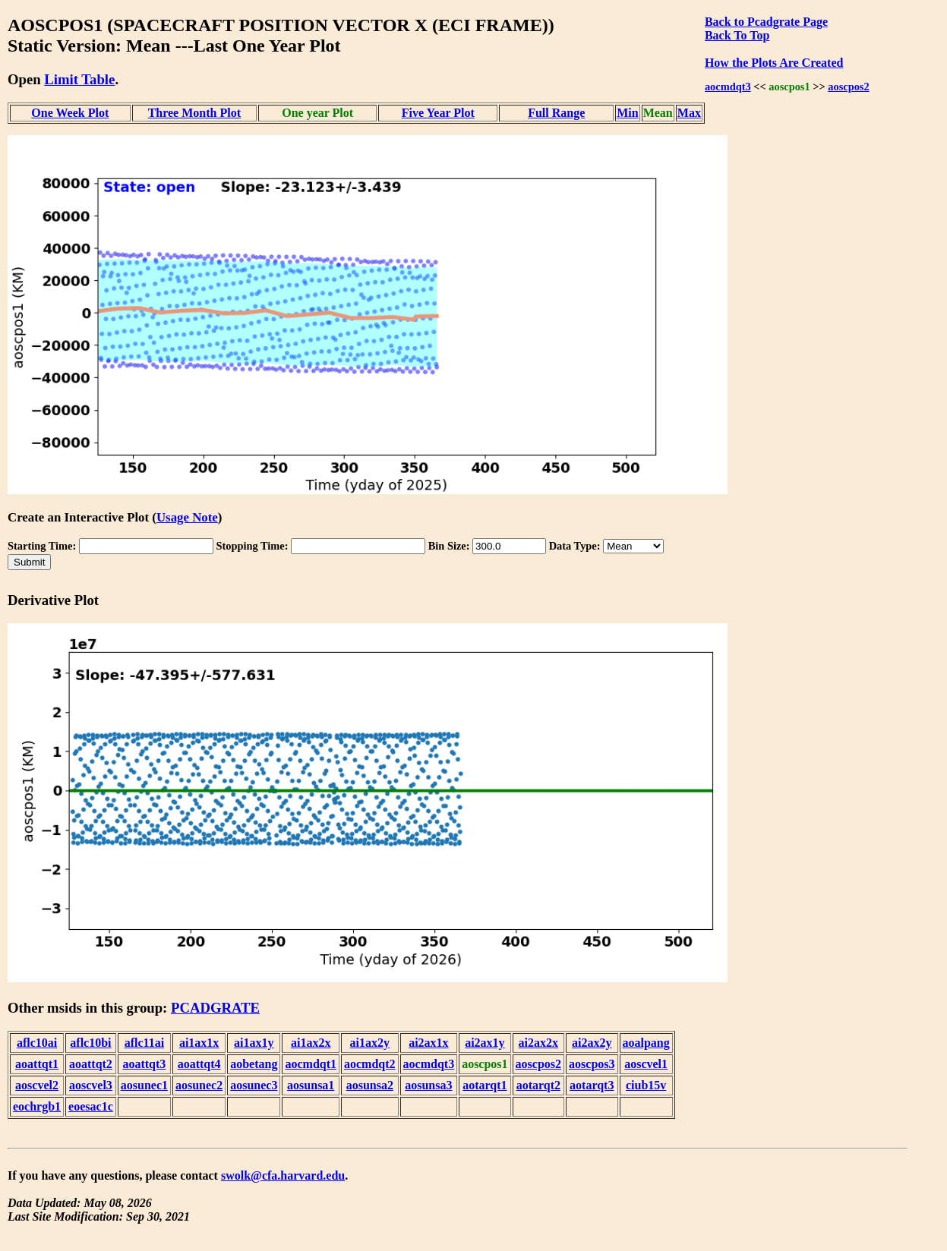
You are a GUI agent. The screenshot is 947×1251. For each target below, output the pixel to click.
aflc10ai (37, 1042)
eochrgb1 (37, 1106)
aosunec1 (144, 1085)
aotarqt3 (592, 1085)
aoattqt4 (199, 1063)
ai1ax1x (199, 1042)
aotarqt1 (484, 1085)
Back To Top (737, 35)
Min (627, 112)
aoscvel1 (646, 1063)
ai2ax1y (484, 1042)
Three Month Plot (194, 112)
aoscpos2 (848, 86)
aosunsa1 (310, 1085)
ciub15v (646, 1085)
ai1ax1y (253, 1042)
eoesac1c (90, 1106)
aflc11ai (144, 1042)
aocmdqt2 (370, 1063)
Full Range (556, 112)
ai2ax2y (591, 1042)
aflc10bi (90, 1042)
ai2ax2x (538, 1042)
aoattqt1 (36, 1063)
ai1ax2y (370, 1042)
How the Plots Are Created (774, 62)
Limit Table (79, 79)
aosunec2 (199, 1085)
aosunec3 (253, 1085)
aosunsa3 (428, 1085)
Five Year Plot (438, 112)
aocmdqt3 (728, 86)
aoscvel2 (36, 1085)
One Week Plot (70, 112)
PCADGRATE (215, 1008)
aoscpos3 (591, 1063)
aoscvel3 (90, 1085)
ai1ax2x (310, 1042)
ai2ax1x (428, 1042)
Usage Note (187, 517)
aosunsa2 (369, 1085)
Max (689, 112)
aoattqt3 (144, 1063)
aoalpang (646, 1042)
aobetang (253, 1063)
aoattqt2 (90, 1063)
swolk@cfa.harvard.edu (283, 1175)
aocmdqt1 (310, 1063)
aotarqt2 (538, 1085)
